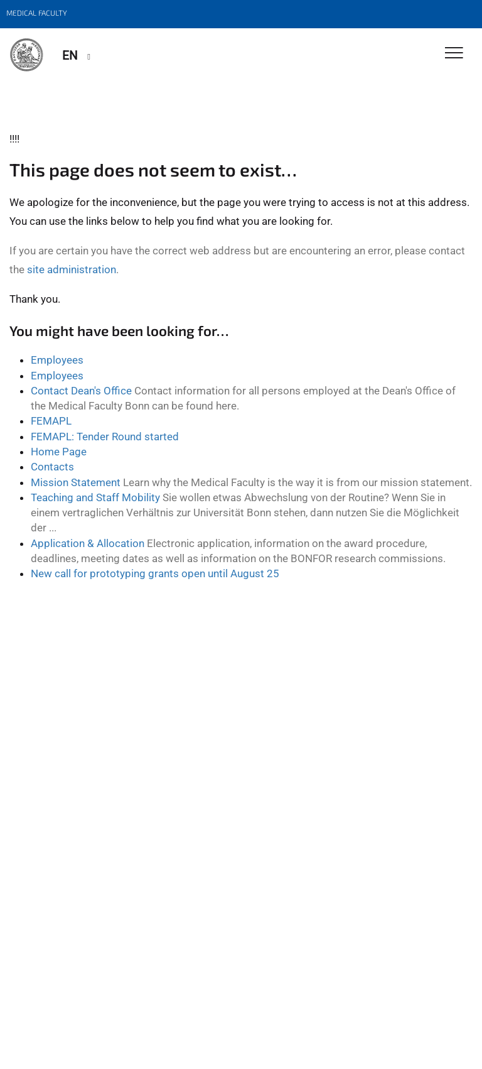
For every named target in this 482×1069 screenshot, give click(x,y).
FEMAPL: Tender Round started (105, 436)
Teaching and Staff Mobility (95, 497)
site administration (71, 269)
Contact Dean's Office (81, 390)
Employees (57, 360)
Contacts (52, 466)
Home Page (59, 451)
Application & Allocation (87, 543)
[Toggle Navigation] (454, 54)
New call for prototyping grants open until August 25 (155, 573)
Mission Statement (75, 482)
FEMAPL (51, 421)
